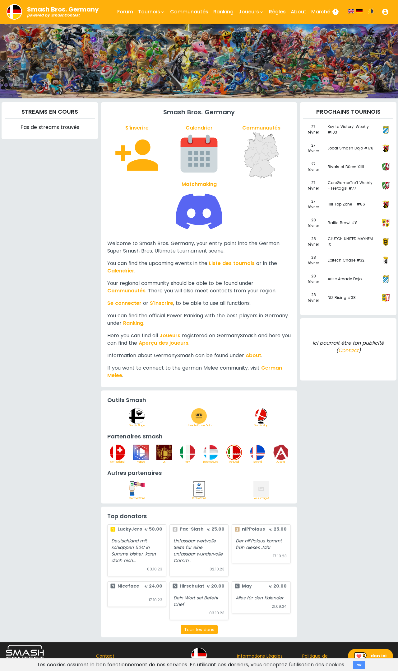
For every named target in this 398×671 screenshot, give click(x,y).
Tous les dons (199, 629)
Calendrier (120, 270)
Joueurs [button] (251, 12)
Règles (277, 11)
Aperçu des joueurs (163, 343)
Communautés (189, 11)
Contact (348, 350)
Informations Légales (260, 656)
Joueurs (170, 335)
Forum (125, 11)
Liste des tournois (232, 263)
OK (359, 665)
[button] (385, 12)
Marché (325, 12)
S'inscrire (161, 303)
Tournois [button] (151, 12)
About (298, 11)
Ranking (223, 11)
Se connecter (124, 303)
